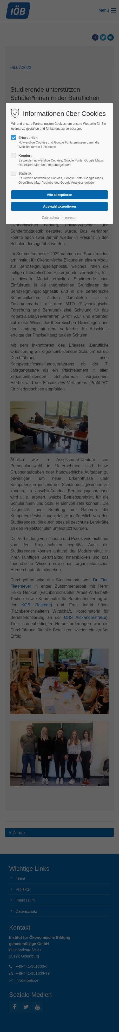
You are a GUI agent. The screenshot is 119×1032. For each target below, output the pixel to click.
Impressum (69, 217)
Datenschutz (50, 217)
